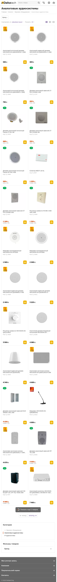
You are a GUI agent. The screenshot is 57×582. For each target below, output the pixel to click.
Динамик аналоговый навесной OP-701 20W (41, 451)
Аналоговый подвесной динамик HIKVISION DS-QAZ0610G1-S (40, 291)
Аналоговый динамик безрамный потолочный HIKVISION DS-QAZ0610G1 (40, 331)
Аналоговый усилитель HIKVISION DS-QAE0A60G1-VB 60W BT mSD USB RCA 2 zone (40, 491)
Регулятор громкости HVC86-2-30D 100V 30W (41, 211)
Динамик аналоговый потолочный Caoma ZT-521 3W (13, 131)
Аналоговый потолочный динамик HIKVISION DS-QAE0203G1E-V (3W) (14, 51)
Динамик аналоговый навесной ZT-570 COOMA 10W (14, 211)
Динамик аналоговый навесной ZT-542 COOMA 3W (41, 131)
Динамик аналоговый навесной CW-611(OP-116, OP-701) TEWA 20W (14, 491)
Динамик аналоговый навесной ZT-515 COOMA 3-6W (41, 91)
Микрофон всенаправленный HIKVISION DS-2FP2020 (12, 251)
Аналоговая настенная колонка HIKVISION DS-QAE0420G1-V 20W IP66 (14, 451)
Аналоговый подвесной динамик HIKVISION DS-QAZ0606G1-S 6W (13, 291)
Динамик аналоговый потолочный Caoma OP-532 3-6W (13, 171)
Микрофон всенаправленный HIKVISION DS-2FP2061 (39, 251)
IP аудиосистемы (9, 535)
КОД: (4, 54)
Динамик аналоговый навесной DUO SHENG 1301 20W (14, 411)
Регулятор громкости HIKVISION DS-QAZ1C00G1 (14, 331)
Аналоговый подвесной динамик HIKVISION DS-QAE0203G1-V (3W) (40, 51)
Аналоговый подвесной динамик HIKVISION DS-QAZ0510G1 (13, 371)
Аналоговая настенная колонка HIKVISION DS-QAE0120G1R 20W (40, 371)
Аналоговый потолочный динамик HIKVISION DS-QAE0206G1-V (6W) (14, 91)
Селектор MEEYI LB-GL (37, 171)
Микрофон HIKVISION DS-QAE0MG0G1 (38, 411)
